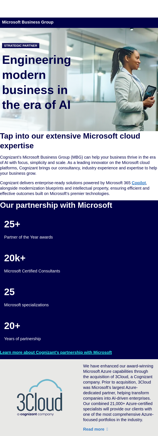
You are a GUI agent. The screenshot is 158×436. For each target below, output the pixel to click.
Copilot (139, 183)
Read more (93, 429)
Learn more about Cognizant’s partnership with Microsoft (56, 352)
